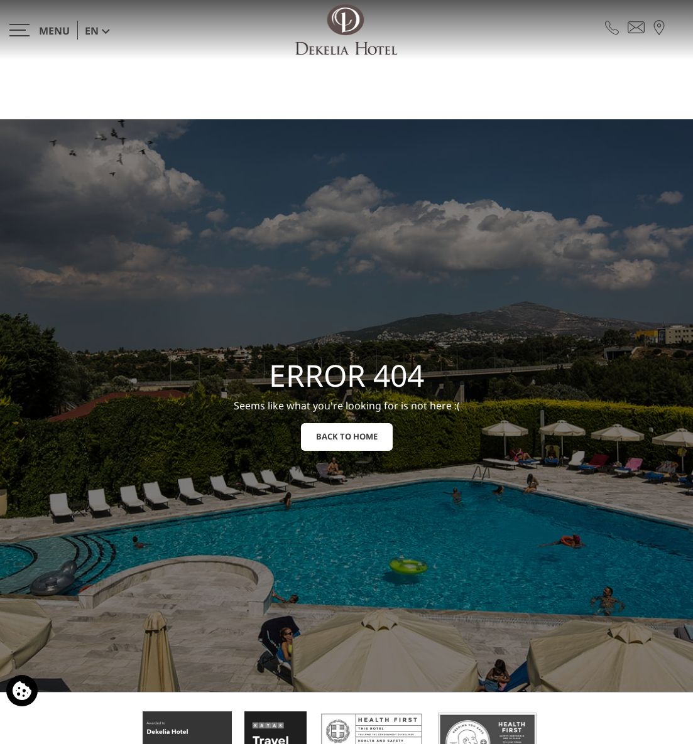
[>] (39, 30)
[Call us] (612, 26)
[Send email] (636, 26)
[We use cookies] (22, 690)
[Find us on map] (659, 26)
